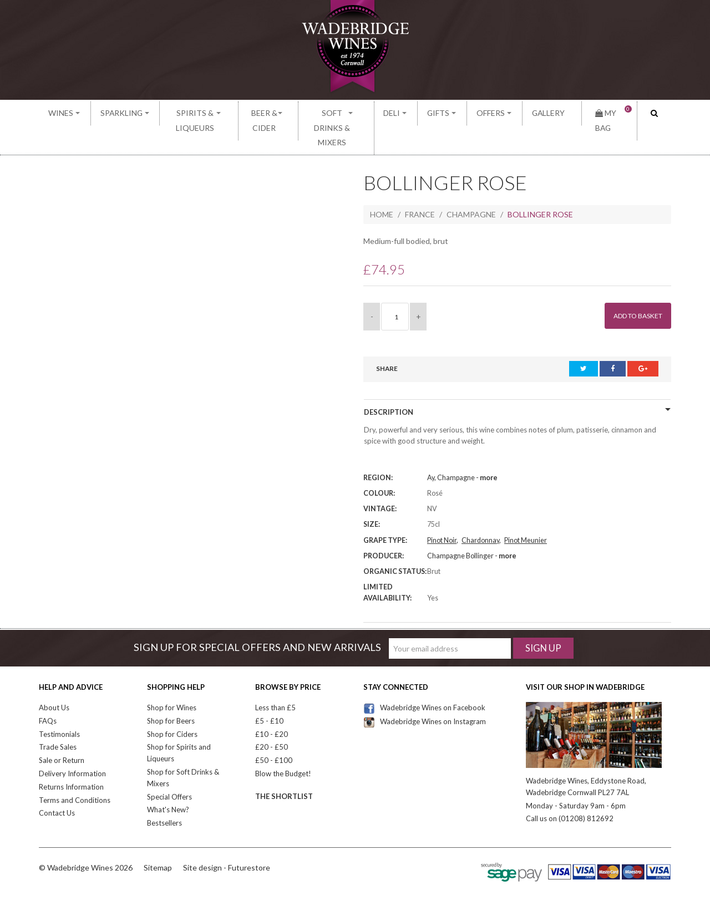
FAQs (48, 692)
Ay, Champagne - (462, 449)
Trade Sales (58, 718)
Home (381, 186)
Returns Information (71, 758)
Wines (60, 113)
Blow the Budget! (283, 745)
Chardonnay (480, 511)
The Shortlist (284, 767)
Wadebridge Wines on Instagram (424, 692)
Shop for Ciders (172, 705)
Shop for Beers (171, 692)
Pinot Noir (442, 511)
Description (388, 384)
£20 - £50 (271, 718)
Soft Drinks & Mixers (350, 113)
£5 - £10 (269, 692)
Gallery (548, 113)
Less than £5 (275, 679)
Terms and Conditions (74, 771)
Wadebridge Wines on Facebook (424, 679)
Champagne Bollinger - (471, 527)
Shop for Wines (171, 679)
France (420, 186)
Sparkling (111, 113)
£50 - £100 (273, 731)
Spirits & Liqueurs (185, 113)
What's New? (168, 781)
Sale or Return (61, 731)
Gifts (457, 113)
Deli (420, 113)
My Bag (607, 113)
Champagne (471, 186)
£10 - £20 (271, 705)
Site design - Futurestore (226, 838)
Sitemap (158, 838)
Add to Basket (632, 287)
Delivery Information (72, 745)
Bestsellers (164, 794)
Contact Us (57, 784)
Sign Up (543, 619)
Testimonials (59, 705)
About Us (54, 679)
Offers (501, 113)
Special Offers (169, 768)
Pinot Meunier (525, 511)
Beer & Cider (264, 113)
